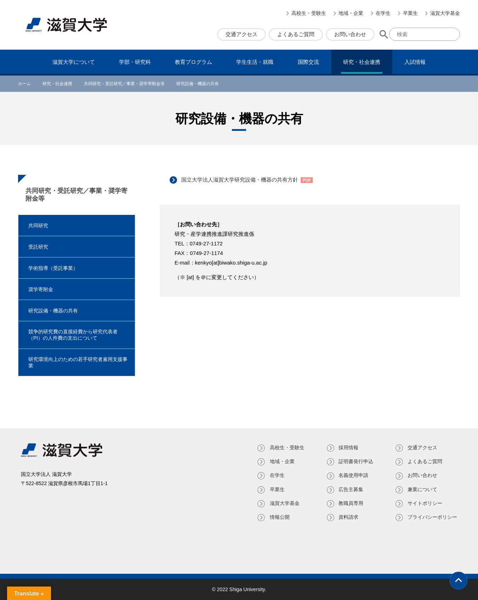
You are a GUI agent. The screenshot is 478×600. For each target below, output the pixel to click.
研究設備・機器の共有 (53, 310)
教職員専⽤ (350, 503)
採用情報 (348, 447)
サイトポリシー (425, 503)
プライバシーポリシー (432, 517)
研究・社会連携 (361, 62)
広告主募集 (350, 489)
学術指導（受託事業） (53, 268)
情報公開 (279, 517)
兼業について (422, 489)
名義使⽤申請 (353, 475)
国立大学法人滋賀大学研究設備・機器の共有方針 (240, 180)
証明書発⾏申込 (355, 461)
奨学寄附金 (40, 289)
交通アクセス (241, 34)
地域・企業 (350, 13)
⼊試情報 (415, 62)
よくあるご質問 (295, 34)
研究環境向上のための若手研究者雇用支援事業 (77, 362)
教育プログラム (193, 62)
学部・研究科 (135, 62)
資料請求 (348, 517)
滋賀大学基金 (445, 13)
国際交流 (308, 62)
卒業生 (410, 13)
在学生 (383, 13)
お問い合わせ (350, 34)
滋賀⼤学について (73, 62)
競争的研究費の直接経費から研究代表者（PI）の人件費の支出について (73, 335)
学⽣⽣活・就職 (254, 62)
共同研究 (38, 225)
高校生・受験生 (308, 13)
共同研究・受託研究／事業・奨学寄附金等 (76, 194)
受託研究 (38, 247)
